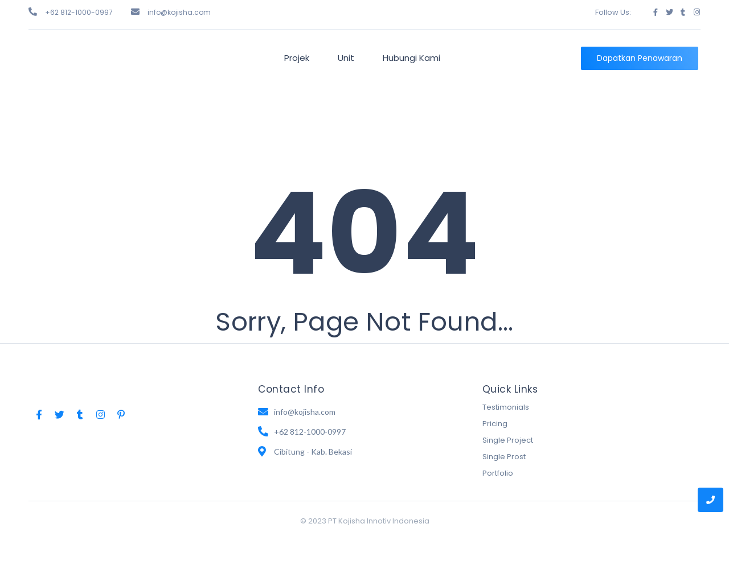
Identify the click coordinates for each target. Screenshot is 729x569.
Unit (346, 58)
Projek (296, 58)
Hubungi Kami (411, 58)
